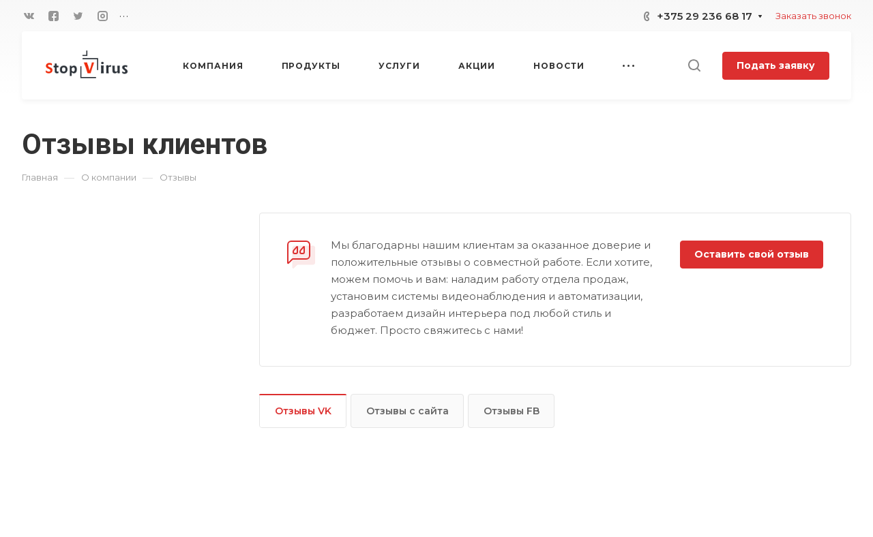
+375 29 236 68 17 (704, 16)
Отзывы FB (511, 411)
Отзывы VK (303, 411)
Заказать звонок (813, 15)
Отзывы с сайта (407, 411)
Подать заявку (776, 65)
